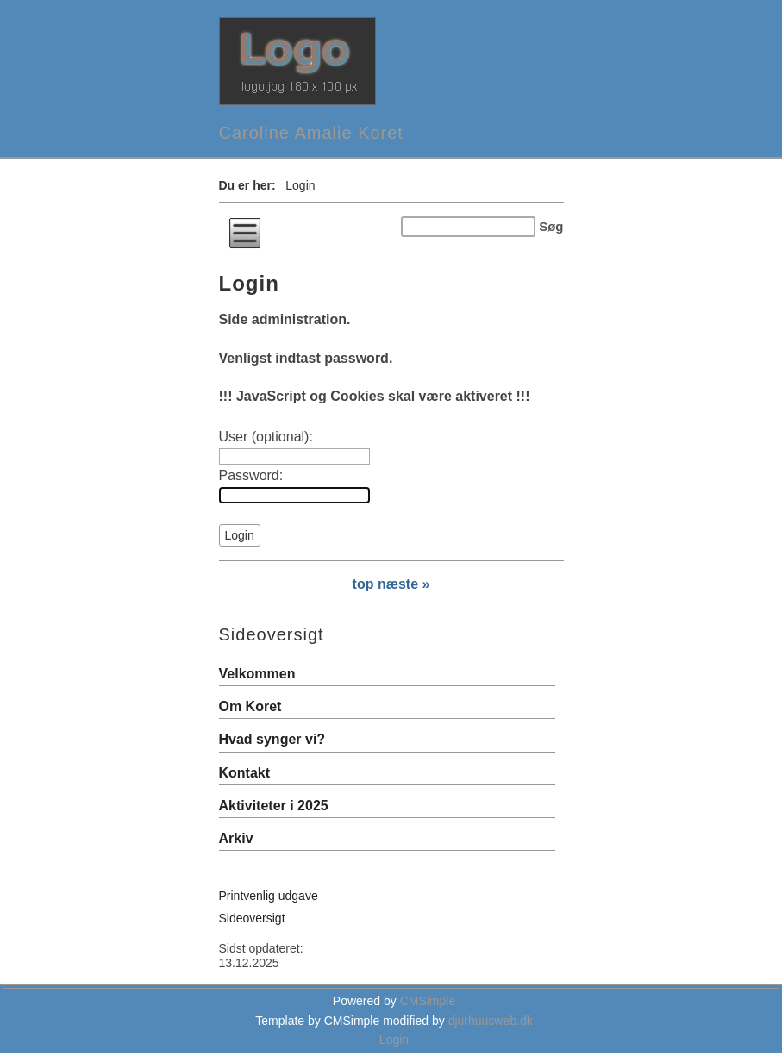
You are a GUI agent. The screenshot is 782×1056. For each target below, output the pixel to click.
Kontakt (245, 772)
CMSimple (428, 1001)
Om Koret (250, 706)
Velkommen (257, 673)
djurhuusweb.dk (490, 1021)
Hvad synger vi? (272, 739)
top (363, 584)
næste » (403, 584)
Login (394, 1040)
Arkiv (236, 838)
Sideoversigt (252, 918)
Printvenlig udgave (268, 896)
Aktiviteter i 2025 (273, 805)
